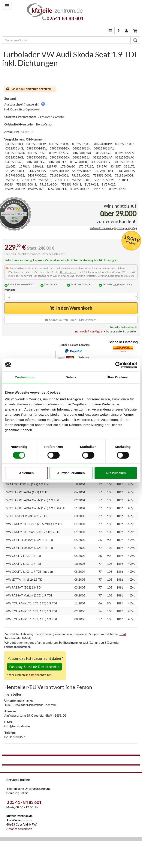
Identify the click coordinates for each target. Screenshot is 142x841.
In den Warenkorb (74, 308)
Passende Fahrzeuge (24, 89)
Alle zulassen (115, 473)
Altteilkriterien (68, 272)
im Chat (30, 674)
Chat (123, 634)
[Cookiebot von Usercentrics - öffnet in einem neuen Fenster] (118, 365)
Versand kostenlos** (54, 253)
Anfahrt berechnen (19, 828)
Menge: (9, 289)
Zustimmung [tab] (24, 377)
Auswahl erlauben (71, 473)
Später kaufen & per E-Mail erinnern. (73, 320)
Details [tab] (71, 377)
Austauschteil (40, 268)
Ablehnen (26, 473)
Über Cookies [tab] (117, 377)
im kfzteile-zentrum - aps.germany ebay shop (113, 228)
